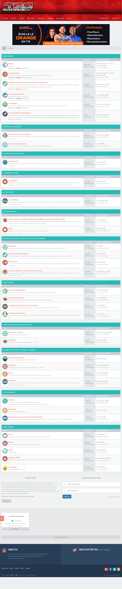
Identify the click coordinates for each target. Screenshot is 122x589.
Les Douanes (12, 103)
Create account (104, 18)
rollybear (101, 450)
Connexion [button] (115, 18)
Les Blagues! (12, 467)
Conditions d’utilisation (9, 496)
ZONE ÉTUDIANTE (8, 282)
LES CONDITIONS (8, 192)
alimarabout (102, 373)
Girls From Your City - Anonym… (106, 63)
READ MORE (15, 529)
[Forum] (4, 48)
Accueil (5, 18)
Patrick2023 (102, 201)
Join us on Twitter (94, 549)
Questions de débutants (16, 290)
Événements (60, 18)
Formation (12, 340)
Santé (10, 229)
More (69, 18)
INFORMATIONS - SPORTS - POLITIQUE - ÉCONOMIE (19, 350)
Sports (10, 373)
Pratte (23, 77)
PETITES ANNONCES (9, 392)
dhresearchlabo (104, 104)
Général (11, 64)
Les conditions (13, 200)
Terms (22, 568)
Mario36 (101, 417)
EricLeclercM (103, 135)
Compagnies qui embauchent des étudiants (23, 305)
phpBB (33, 575)
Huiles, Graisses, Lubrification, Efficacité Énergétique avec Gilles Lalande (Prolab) (36, 219)
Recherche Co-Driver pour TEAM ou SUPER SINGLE (25, 417)
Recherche (12, 409)
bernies (101, 75)
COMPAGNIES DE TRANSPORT (12, 127)
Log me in (67, 497)
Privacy (11, 568)
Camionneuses (13, 161)
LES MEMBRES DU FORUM (10, 173)
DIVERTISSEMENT (8, 427)
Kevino (101, 305)
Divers (10, 435)
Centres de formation (15, 298)
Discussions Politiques (16, 358)
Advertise (5, 568)
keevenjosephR (104, 458)
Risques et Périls (14, 458)
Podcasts (41, 18)
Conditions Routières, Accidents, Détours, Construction (27, 83)
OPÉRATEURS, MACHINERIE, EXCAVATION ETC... (18, 325)
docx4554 (102, 66)
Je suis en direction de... (16, 94)
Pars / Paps (30, 18)
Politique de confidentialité (25, 496)
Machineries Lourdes (15, 332)
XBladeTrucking (103, 272)
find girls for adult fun (16, 516)
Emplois (21, 18)
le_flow (101, 254)
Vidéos (10, 450)
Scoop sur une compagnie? (17, 144)
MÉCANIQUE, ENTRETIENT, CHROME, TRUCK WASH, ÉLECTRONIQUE (24, 238)
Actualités (11, 365)
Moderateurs (24, 68)
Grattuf (101, 162)
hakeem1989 (103, 115)
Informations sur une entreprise (19, 134)
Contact (27, 568)
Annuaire (50, 18)
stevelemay (102, 290)
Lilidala (101, 434)
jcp (100, 246)
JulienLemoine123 (104, 332)
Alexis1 (101, 262)
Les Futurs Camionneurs (16, 313)
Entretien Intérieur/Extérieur (18, 254)
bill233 (101, 144)
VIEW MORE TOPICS (61, 537)
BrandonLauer (103, 84)
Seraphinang (103, 95)
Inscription (6, 501)
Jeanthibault (102, 365)
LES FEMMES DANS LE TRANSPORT (13, 154)
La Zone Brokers (14, 73)
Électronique (12, 261)
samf (100, 442)
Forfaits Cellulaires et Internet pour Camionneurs (25, 271)
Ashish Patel (22, 575)
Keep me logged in (113, 497)
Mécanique (12, 246)
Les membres (12, 181)
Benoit (19, 68)
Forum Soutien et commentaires (19, 113)
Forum (13, 18)
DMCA (17, 568)
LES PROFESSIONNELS (10, 211)
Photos (10, 442)
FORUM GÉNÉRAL (8, 56)
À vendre (11, 400)
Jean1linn (102, 298)
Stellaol (101, 181)
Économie (11, 381)
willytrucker (102, 381)
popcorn (101, 340)
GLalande (101, 220)
